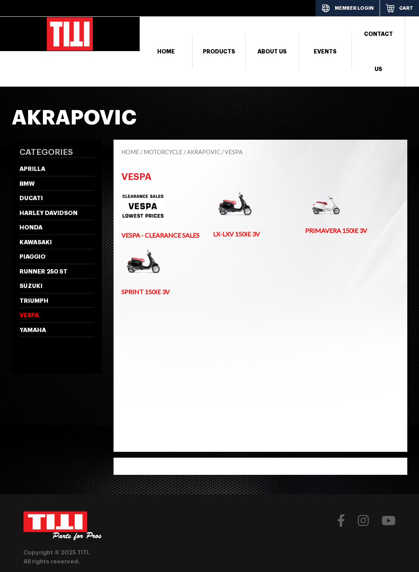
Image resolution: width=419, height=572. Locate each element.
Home (166, 51)
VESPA (29, 315)
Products (219, 51)
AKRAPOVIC (203, 151)
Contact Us (378, 51)
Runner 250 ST (43, 272)
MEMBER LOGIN (354, 8)
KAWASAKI (36, 242)
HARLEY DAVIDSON (49, 213)
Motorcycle (163, 151)
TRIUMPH (34, 301)
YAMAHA (33, 330)
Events (325, 51)
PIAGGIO (33, 257)
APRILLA (32, 169)
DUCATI (31, 198)
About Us (272, 51)
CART (406, 8)
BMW (27, 184)
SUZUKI (31, 286)
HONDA (31, 228)
